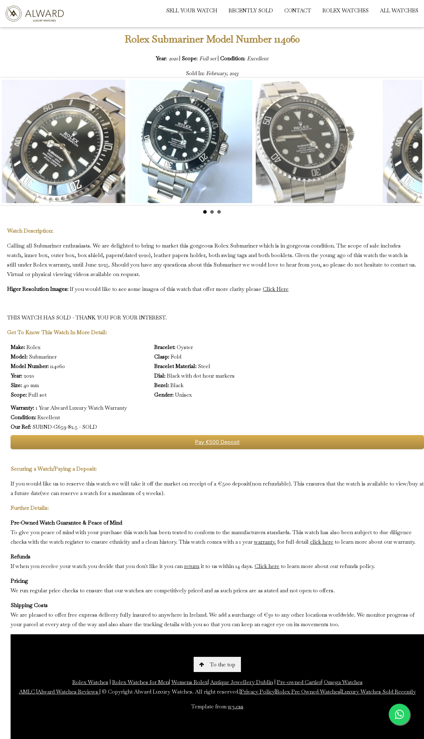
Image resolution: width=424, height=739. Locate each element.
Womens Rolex (189, 682)
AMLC (27, 691)
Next (413, 141)
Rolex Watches (90, 682)
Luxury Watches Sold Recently (378, 691)
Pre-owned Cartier (299, 682)
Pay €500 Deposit (217, 442)
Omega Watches (343, 682)
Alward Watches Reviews (68, 691)
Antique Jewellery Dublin (241, 682)
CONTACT (297, 10)
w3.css (235, 706)
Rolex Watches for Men (140, 682)
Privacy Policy (258, 691)
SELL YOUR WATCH (191, 10)
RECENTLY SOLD (251, 10)
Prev (11, 141)
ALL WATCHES (399, 10)
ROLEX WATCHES (345, 10)
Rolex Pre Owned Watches (308, 691)
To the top (217, 664)
